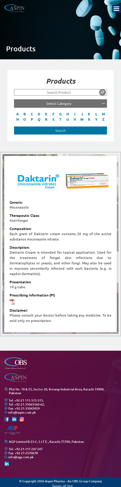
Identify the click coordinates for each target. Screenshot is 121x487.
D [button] (39, 114)
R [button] (46, 119)
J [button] (82, 114)
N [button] (17, 119)
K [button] (89, 114)
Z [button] (103, 119)
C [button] (32, 114)
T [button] (60, 119)
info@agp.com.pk (21, 457)
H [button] (67, 114)
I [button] (74, 114)
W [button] (82, 119)
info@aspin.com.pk (22, 412)
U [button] (67, 119)
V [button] (75, 119)
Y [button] (96, 119)
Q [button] (39, 119)
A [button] (17, 114)
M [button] (103, 114)
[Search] (60, 92)
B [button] (24, 114)
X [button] (89, 119)
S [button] (53, 119)
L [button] (96, 114)
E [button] (46, 114)
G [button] (60, 114)
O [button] (24, 119)
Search (60, 130)
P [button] (32, 119)
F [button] (53, 114)
